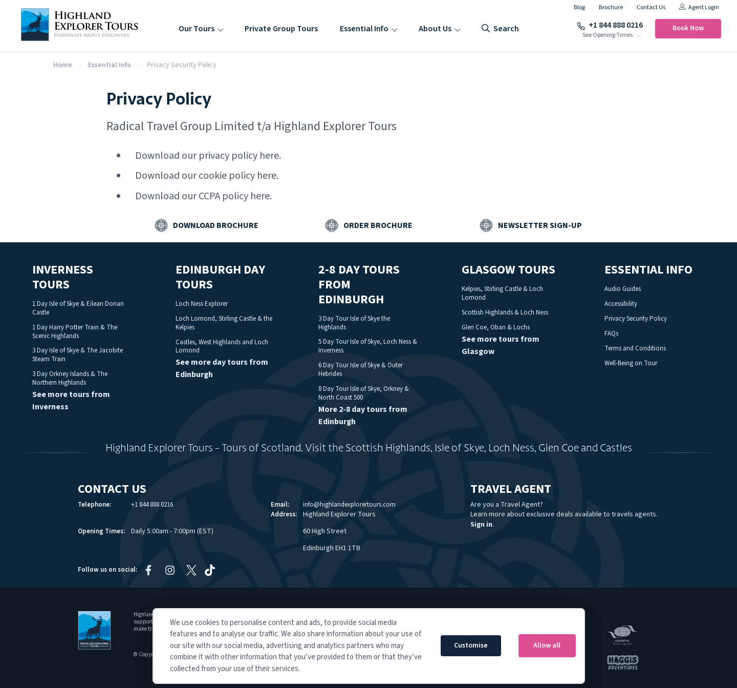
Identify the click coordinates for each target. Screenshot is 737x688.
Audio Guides (622, 289)
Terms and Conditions (635, 348)
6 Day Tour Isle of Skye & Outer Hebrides (360, 370)
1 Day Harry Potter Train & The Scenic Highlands (74, 332)
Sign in (481, 524)
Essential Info (364, 28)
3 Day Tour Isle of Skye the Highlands (354, 323)
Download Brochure (215, 225)
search (500, 28)
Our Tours (196, 28)
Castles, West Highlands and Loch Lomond (222, 347)
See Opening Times (607, 35)
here (269, 156)
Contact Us (651, 7)
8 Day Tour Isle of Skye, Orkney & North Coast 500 (363, 393)
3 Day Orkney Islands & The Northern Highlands (69, 378)
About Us (435, 28)
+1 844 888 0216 (610, 25)
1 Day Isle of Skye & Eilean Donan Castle (78, 308)
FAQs (611, 333)
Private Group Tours (281, 28)
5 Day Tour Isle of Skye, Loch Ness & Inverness (367, 346)
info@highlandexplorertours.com (349, 504)
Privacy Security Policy (635, 318)
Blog (579, 7)
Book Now (688, 28)
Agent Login (699, 7)
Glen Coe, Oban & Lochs (496, 327)
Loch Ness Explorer (202, 303)
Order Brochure (378, 225)
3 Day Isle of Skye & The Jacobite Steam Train (77, 355)
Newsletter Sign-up (540, 225)
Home (62, 65)
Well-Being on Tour (630, 363)
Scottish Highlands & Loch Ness (505, 312)
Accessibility (620, 303)
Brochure (611, 7)
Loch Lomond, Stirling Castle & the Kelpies (224, 323)
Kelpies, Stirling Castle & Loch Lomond (502, 293)
